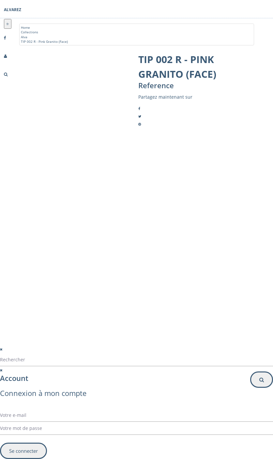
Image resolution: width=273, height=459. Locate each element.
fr (8, 24)
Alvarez (12, 9)
